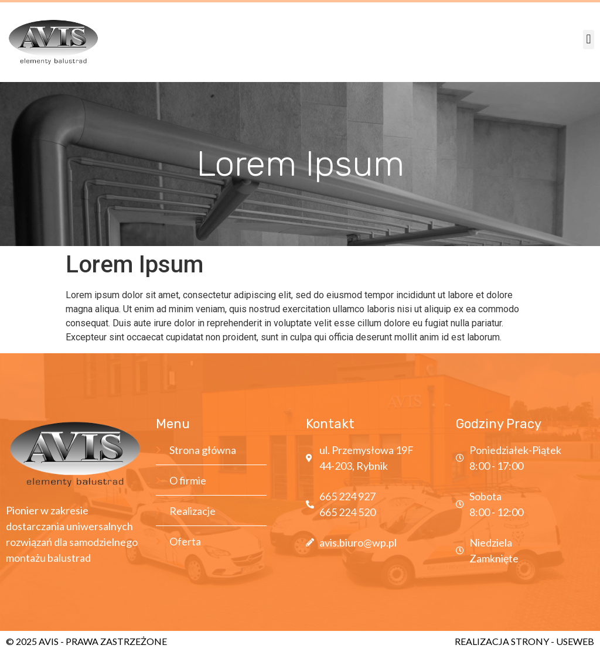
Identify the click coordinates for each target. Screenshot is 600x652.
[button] (588, 39)
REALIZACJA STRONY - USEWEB (524, 641)
